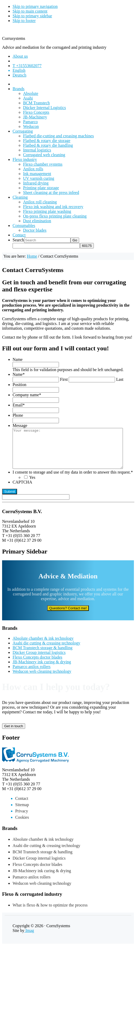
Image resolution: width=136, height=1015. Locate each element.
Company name (27, 395)
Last (119, 379)
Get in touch (13, 734)
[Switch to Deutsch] (19, 75)
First (64, 379)
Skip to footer (24, 20)
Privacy (21, 819)
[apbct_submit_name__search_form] (87, 245)
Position (19, 384)
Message (20, 425)
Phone (18, 415)
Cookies (22, 825)
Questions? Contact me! (68, 616)
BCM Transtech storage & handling (42, 655)
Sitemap (22, 812)
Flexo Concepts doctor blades (37, 665)
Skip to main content (30, 11)
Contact (21, 806)
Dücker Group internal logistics (39, 660)
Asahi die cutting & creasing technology (46, 651)
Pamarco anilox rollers (32, 674)
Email (19, 405)
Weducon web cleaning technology (42, 679)
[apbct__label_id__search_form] (46, 245)
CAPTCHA (22, 490)
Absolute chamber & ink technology (43, 646)
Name (18, 359)
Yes (32, 485)
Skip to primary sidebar (32, 16)
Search (18, 240)
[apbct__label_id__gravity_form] (35, 505)
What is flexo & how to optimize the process (50, 913)
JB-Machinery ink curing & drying (42, 669)
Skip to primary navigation (35, 6)
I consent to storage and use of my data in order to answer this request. (73, 480)
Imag (29, 938)
